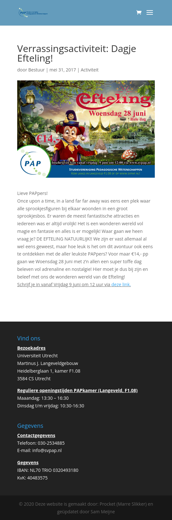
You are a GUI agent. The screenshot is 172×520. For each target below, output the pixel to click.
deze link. (121, 284)
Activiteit (89, 70)
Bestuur (36, 70)
